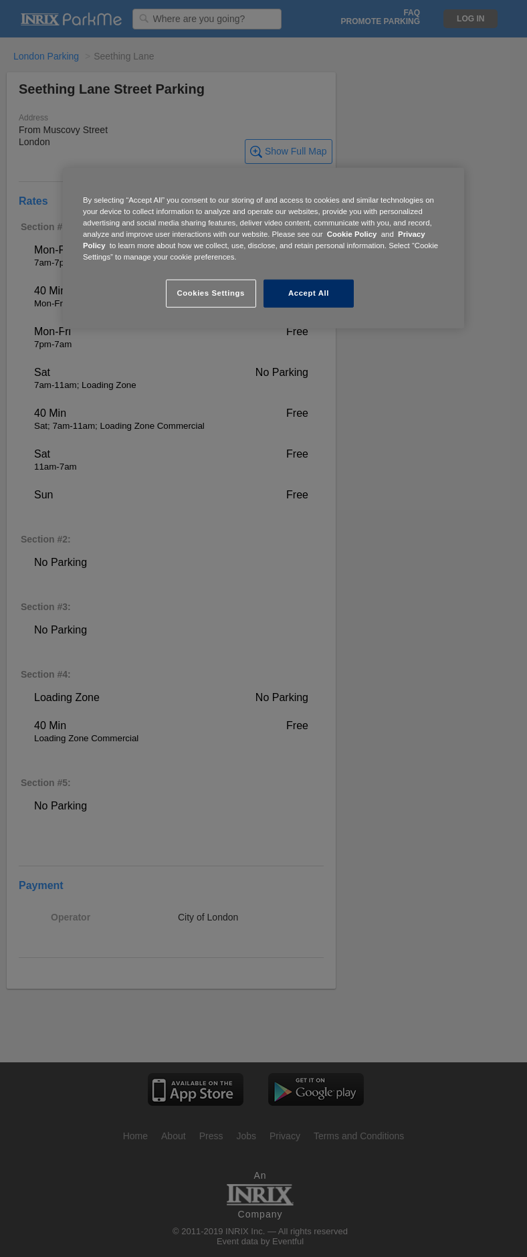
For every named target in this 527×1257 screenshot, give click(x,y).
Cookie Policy (352, 234)
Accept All (308, 293)
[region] (263, 248)
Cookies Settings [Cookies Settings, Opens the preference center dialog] (210, 293)
